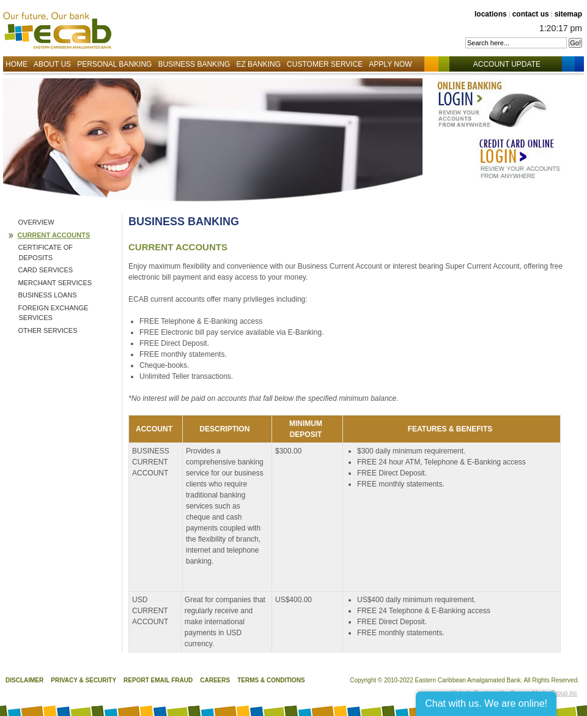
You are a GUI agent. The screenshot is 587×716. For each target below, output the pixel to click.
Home (17, 64)
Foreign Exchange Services (53, 313)
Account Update (513, 64)
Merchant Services (55, 282)
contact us (530, 14)
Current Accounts (54, 235)
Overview (36, 222)
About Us (52, 64)
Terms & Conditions (271, 680)
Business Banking (194, 64)
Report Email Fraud (158, 680)
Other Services (48, 330)
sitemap (568, 14)
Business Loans (47, 295)
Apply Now (390, 64)
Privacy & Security (83, 680)
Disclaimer (24, 680)
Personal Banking (114, 64)
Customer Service (325, 64)
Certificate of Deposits (45, 252)
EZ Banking (258, 64)
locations (490, 14)
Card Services (45, 270)
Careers (215, 680)
